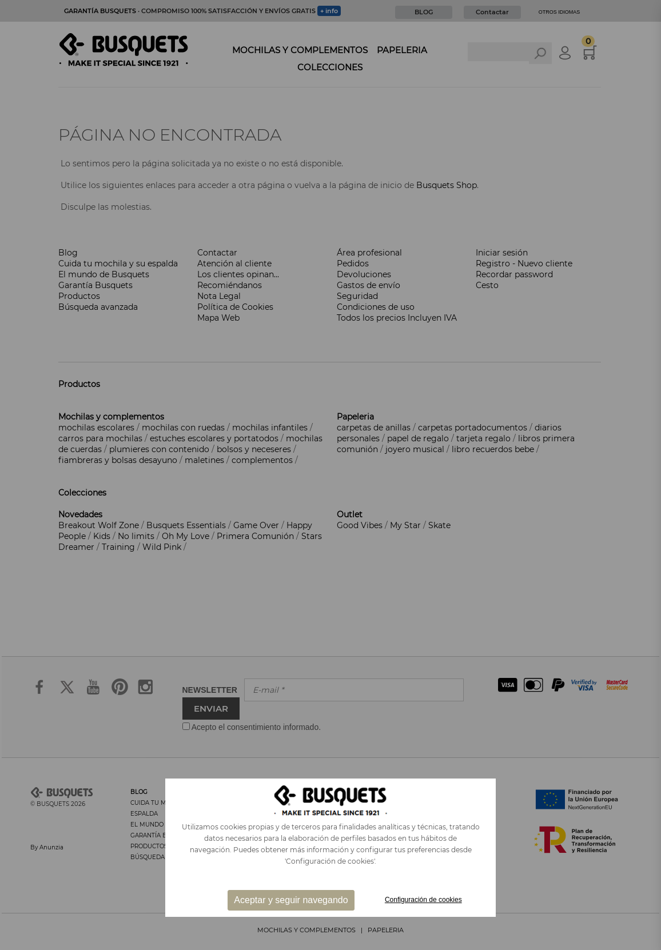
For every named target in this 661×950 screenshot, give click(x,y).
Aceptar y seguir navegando (291, 900)
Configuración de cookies (423, 900)
